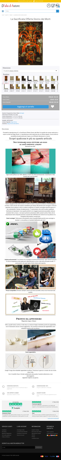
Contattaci (4, 430)
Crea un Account (20, 435)
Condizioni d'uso (35, 438)
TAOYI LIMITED (50, 431)
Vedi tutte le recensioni (53, 418)
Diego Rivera (14, 122)
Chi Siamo (4, 431)
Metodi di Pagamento (6, 433)
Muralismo (16, 123)
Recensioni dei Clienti (36, 431)
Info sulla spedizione (6, 435)
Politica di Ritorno (6, 437)
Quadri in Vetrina (35, 430)
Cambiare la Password (22, 433)
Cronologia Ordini (20, 430)
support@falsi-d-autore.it (52, 433)
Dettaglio (22, 113)
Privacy (33, 436)
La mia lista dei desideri (22, 431)
